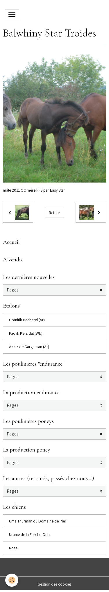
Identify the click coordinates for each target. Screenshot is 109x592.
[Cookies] (11, 580)
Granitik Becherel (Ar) (27, 319)
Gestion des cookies (54, 584)
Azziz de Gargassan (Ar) (29, 346)
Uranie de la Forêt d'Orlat (30, 534)
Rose (13, 548)
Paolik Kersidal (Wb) (25, 333)
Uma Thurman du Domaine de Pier (37, 521)
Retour (54, 212)
